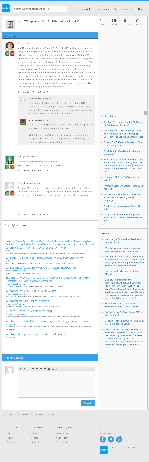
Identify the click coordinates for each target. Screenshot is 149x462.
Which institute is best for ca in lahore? (27, 301)
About (34, 433)
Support (35, 442)
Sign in (139, 9)
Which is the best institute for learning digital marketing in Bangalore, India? (48, 321)
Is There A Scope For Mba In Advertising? (29, 311)
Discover (121, 9)
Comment (36, 92)
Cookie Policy (61, 442)
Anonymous (34, 98)
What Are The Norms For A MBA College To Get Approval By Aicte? (44, 257)
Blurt (46, 92)
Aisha (20, 43)
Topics (103, 9)
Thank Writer (24, 92)
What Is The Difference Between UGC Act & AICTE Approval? (41, 267)
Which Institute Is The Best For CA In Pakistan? (32, 291)
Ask (86, 9)
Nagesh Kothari (25, 183)
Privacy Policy (61, 438)
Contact (34, 438)
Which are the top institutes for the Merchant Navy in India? (39, 334)
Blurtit (6, 8)
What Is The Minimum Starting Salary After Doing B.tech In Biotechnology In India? (123, 217)
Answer (88, 402)
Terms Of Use (61, 433)
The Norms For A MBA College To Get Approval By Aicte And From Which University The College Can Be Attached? (48, 279)
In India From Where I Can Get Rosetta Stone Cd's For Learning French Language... (122, 197)
